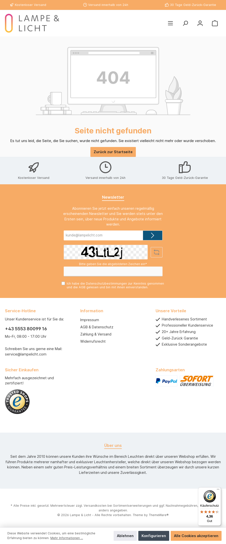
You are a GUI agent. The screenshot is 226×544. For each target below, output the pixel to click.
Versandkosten (95, 505)
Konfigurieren (154, 536)
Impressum (89, 320)
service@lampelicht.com (25, 354)
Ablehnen (125, 536)
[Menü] (170, 23)
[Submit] (153, 235)
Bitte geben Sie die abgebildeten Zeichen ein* (113, 264)
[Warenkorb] (215, 23)
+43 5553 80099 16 (26, 328)
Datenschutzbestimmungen (106, 283)
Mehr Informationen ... (66, 538)
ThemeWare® (159, 515)
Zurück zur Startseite (113, 152)
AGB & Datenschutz (96, 327)
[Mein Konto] (200, 23)
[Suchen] (185, 23)
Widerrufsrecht (93, 341)
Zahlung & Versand (95, 334)
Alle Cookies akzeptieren (196, 536)
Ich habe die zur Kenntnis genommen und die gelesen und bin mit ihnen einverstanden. (115, 285)
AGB (82, 287)
